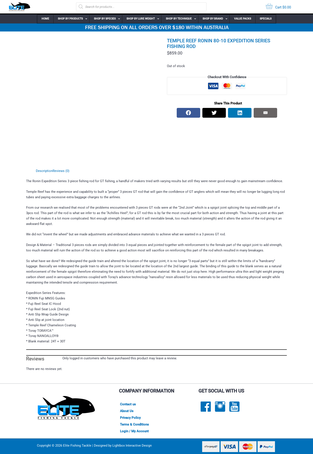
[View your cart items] (278, 6)
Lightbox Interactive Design (132, 445)
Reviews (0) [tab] (61, 171)
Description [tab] (44, 171)
